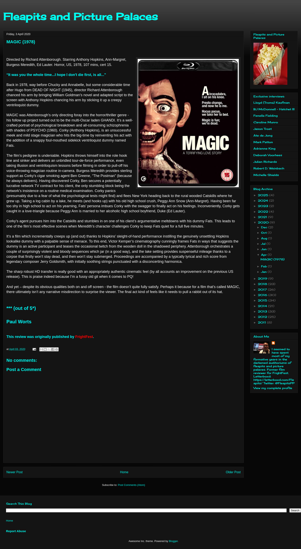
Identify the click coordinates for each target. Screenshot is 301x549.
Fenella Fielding (265, 115)
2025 (263, 195)
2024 (263, 200)
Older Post (233, 472)
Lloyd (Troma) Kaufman (271, 102)
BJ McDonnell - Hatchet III (274, 109)
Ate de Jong (262, 135)
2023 (263, 206)
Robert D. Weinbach (268, 168)
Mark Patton (263, 142)
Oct (264, 232)
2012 (263, 316)
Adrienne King (264, 148)
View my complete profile (272, 388)
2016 (263, 295)
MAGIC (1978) (272, 259)
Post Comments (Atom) (131, 484)
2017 (263, 289)
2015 (263, 300)
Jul (263, 243)
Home (124, 472)
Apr (264, 254)
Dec (264, 227)
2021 (263, 217)
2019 (263, 278)
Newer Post (14, 472)
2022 (263, 211)
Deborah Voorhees (267, 155)
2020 (264, 222)
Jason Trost (262, 128)
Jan (264, 271)
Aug (264, 238)
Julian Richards (265, 161)
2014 (263, 306)
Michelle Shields (266, 175)
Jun (264, 249)
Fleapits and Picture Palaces (80, 16)
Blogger (173, 541)
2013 (263, 311)
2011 (262, 322)
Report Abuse (16, 531)
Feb (264, 266)
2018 (263, 284)
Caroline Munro (265, 122)
